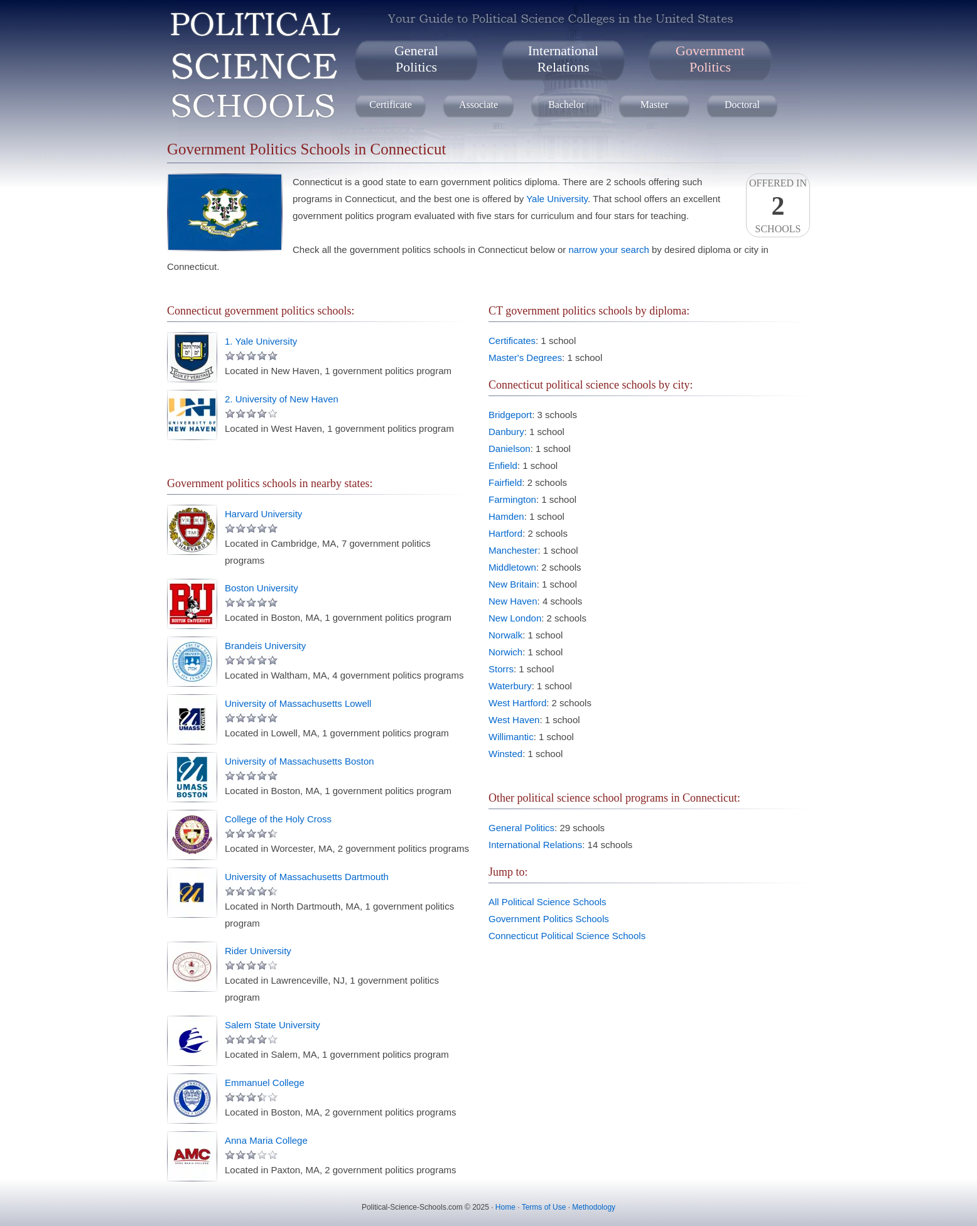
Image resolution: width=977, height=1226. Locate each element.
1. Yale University (261, 341)
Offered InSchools (778, 206)
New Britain (512, 584)
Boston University (261, 588)
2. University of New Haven (281, 399)
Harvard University (263, 513)
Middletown (512, 567)
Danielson (509, 448)
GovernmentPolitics (710, 59)
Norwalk (505, 635)
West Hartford (517, 702)
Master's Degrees (525, 357)
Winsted (505, 753)
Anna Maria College (266, 1140)
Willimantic (511, 736)
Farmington (512, 499)
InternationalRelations (563, 59)
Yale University (557, 198)
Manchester (512, 550)
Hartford (505, 533)
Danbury (506, 431)
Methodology (593, 1207)
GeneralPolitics (416, 59)
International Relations (535, 844)
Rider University (258, 950)
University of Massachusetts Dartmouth (307, 876)
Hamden (506, 516)
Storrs (501, 669)
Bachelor (566, 104)
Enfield (502, 465)
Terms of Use (544, 1207)
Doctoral (742, 104)
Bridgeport (510, 414)
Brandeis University (265, 645)
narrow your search (608, 249)
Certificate (390, 104)
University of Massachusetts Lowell (298, 703)
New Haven (512, 601)
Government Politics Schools (548, 918)
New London (514, 618)
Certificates (512, 340)
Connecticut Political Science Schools (566, 935)
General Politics (521, 827)
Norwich (505, 652)
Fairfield (505, 482)
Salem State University (272, 1024)
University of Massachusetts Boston (299, 761)
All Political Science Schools (547, 901)
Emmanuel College (265, 1082)
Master (654, 104)
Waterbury (510, 685)
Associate (478, 104)
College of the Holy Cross (278, 819)
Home (505, 1207)
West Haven (513, 719)
